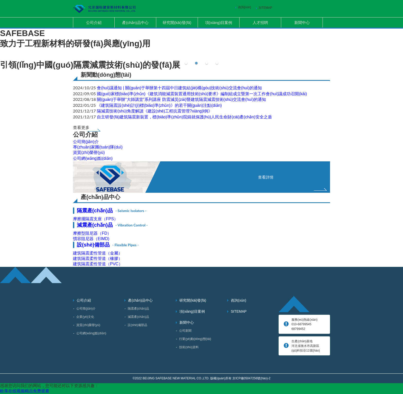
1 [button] (186, 62)
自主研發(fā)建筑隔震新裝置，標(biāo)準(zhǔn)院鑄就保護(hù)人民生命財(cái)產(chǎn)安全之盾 (184, 117)
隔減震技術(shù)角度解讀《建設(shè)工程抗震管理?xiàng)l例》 (154, 111)
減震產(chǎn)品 (112, 225)
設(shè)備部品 (108, 245)
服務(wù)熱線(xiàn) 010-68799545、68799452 (304, 324)
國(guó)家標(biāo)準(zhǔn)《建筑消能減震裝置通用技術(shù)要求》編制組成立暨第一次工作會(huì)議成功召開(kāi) (202, 94)
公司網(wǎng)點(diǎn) (93, 158)
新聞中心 (302, 22)
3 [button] (206, 62)
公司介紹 (94, 22)
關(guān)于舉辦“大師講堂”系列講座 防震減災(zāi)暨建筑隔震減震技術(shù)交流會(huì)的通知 (181, 99)
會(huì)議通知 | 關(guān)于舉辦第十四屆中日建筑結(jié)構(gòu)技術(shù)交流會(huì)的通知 (179, 88)
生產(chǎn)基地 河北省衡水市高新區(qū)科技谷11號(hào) (305, 345)
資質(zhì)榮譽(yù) (89, 152)
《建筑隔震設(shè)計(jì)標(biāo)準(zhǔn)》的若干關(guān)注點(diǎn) (159, 105)
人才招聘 (260, 22)
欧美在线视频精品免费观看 (24, 391)
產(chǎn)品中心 (135, 22)
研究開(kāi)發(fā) (177, 22)
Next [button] (395, 71)
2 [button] (196, 62)
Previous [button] (7, 71)
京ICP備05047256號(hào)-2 (251, 378)
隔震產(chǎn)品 (111, 210)
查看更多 (81, 127)
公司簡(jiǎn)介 (86, 141)
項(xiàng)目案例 (218, 22)
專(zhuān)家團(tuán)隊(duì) (98, 147)
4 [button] (216, 62)
